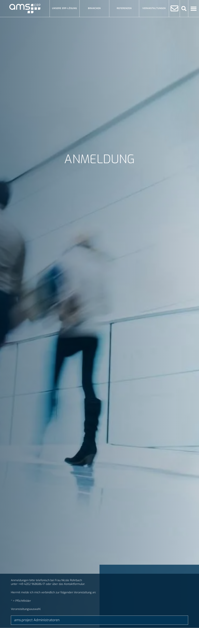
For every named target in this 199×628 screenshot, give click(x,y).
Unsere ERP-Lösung (64, 8)
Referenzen (124, 8)
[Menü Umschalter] (193, 8)
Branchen (94, 8)
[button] (184, 8)
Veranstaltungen (154, 8)
